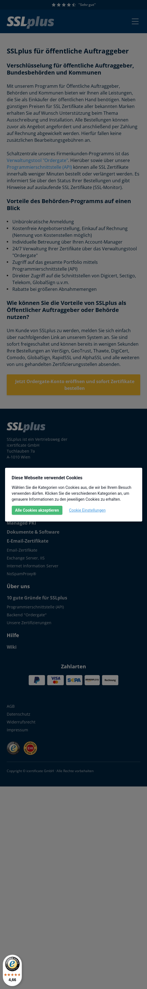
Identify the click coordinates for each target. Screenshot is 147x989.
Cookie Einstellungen (87, 510)
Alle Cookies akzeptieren (37, 510)
